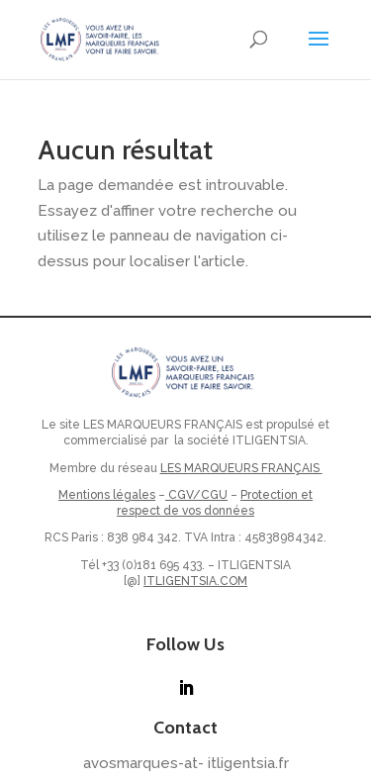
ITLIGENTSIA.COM (195, 581)
